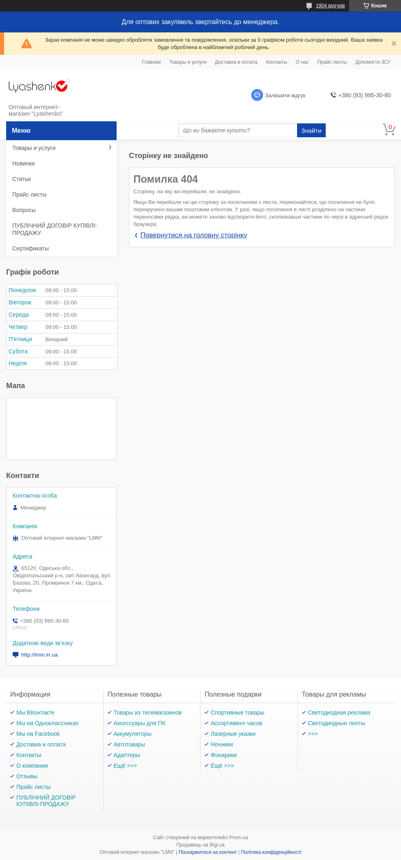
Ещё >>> (125, 765)
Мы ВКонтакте (35, 712)
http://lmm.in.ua (39, 655)
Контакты (276, 62)
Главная (151, 62)
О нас (302, 62)
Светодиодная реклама (339, 712)
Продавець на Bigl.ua (200, 845)
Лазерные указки (233, 733)
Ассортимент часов (236, 723)
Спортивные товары (237, 712)
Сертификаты (30, 248)
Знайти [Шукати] (311, 130)
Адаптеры (127, 755)
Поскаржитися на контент (207, 852)
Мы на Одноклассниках (47, 723)
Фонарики (224, 755)
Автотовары (129, 744)
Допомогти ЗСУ (373, 62)
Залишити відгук (285, 95)
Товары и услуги (188, 62)
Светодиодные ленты (336, 723)
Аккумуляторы (133, 733)
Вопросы (24, 210)
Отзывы (26, 776)
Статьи (21, 179)
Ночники (222, 744)
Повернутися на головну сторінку (193, 235)
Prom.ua (239, 837)
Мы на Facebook (38, 733)
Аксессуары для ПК (140, 723)
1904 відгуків (330, 6)
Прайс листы (332, 62)
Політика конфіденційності (271, 852)
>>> (313, 733)
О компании (32, 765)
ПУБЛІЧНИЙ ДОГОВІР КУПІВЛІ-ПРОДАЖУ (54, 229)
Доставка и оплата (236, 62)
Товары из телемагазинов (148, 712)
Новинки (23, 163)
